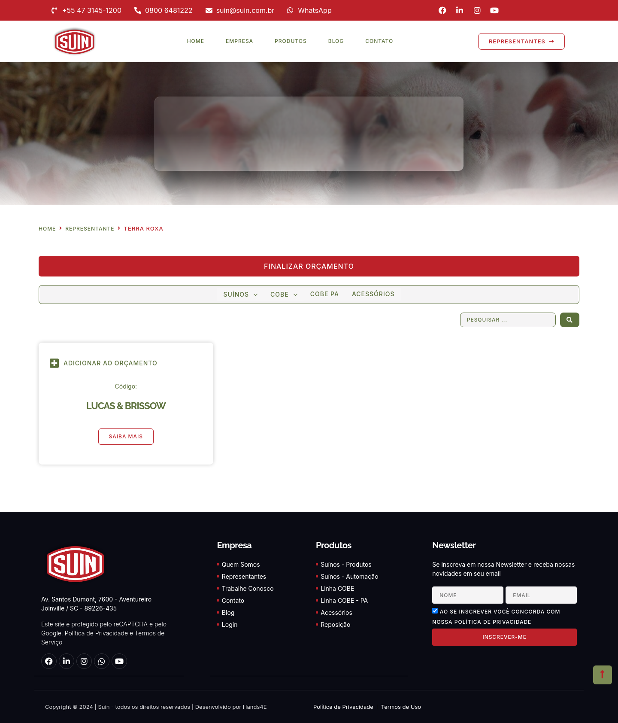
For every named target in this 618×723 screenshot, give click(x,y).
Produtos (291, 41)
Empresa (239, 41)
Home (195, 41)
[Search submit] (569, 320)
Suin (103, 706)
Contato (379, 41)
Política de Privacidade (96, 633)
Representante (89, 228)
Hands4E (255, 706)
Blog (336, 41)
